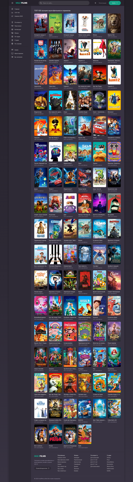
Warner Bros (110, 466)
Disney (109, 457)
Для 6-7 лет (94, 464)
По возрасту (18, 22)
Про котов (60, 468)
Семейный (77, 464)
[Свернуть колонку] (12, 3)
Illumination (110, 464)
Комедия (76, 457)
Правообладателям (41, 468)
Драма (76, 466)
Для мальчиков (95, 466)
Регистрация (102, 3)
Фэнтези (76, 468)
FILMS (21, 2)
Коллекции (18, 29)
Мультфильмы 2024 (63, 459)
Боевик (76, 470)
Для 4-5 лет (94, 462)
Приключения (78, 459)
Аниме (16, 50)
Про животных (62, 470)
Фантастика (77, 462)
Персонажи (18, 26)
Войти (114, 3)
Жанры (17, 33)
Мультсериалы (19, 53)
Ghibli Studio (110, 468)
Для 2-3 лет (94, 459)
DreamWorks (110, 462)
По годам (17, 36)
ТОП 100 (17, 12)
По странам (18, 43)
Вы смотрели (18, 57)
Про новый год (62, 466)
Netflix (109, 470)
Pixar (108, 459)
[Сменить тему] (95, 3)
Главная (17, 9)
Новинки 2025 (19, 16)
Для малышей (95, 457)
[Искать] (41, 3)
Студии (17, 40)
